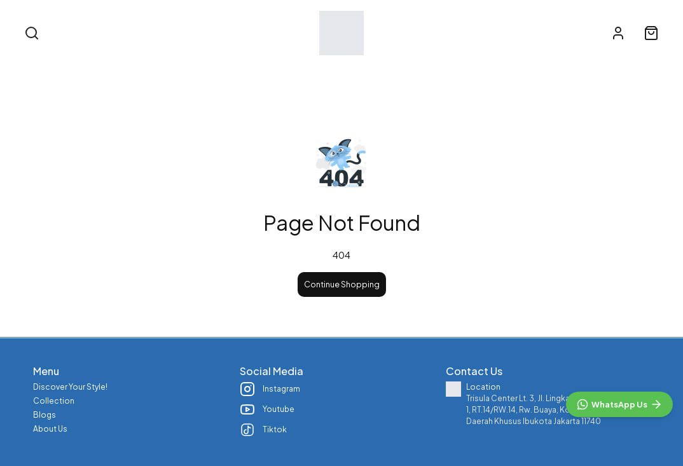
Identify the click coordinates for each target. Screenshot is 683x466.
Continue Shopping (342, 284)
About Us (467, 72)
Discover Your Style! (239, 72)
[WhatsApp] (619, 404)
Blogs (404, 72)
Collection (336, 72)
